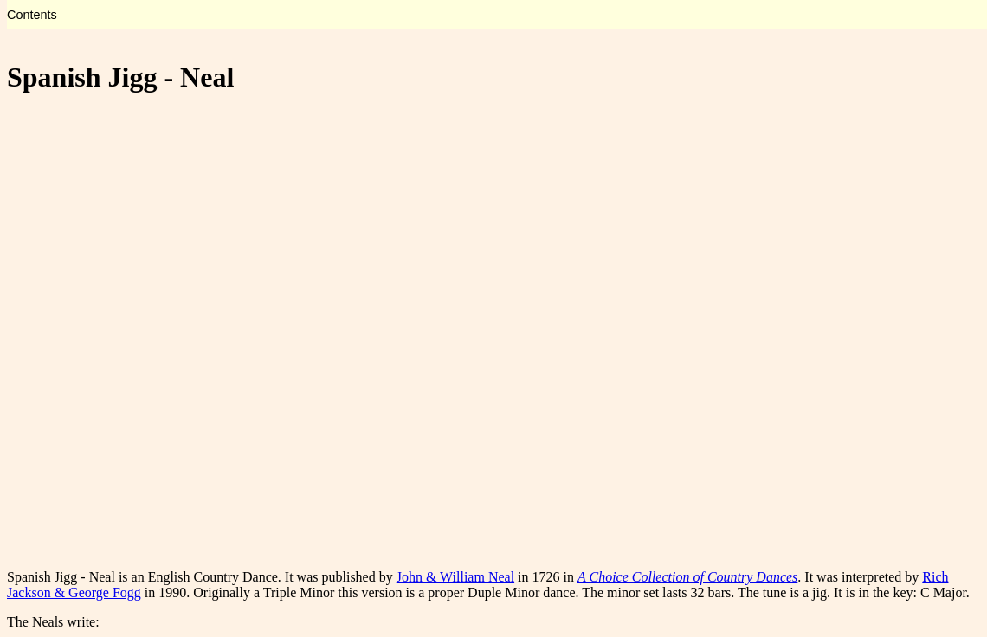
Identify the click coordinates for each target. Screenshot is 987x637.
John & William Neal (455, 576)
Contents (32, 15)
